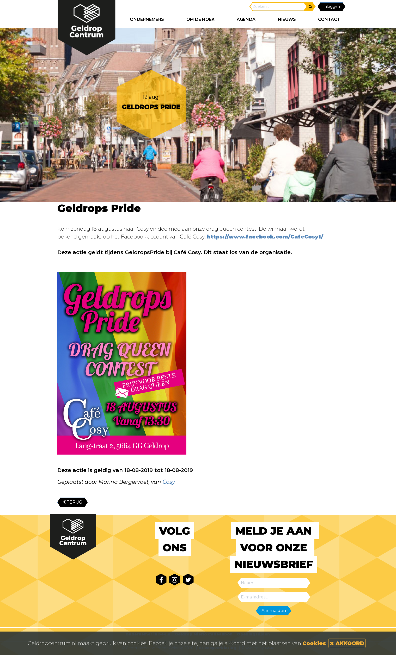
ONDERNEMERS (147, 19)
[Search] (278, 7)
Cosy (168, 482)
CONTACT (329, 19)
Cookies (314, 643)
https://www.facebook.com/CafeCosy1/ (265, 237)
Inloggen (331, 6)
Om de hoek (200, 19)
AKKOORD (347, 643)
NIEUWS (287, 19)
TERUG (72, 502)
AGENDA (246, 19)
